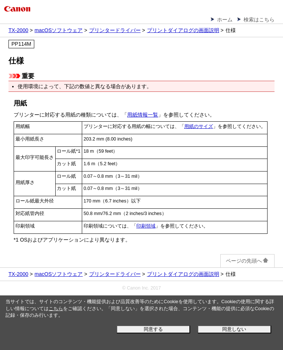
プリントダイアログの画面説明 (183, 30)
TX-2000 (18, 30)
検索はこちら (259, 19)
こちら (56, 308)
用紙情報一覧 (142, 115)
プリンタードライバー (115, 30)
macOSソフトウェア (59, 30)
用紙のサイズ (198, 126)
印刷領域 (146, 226)
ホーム (225, 19)
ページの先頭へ (247, 261)
